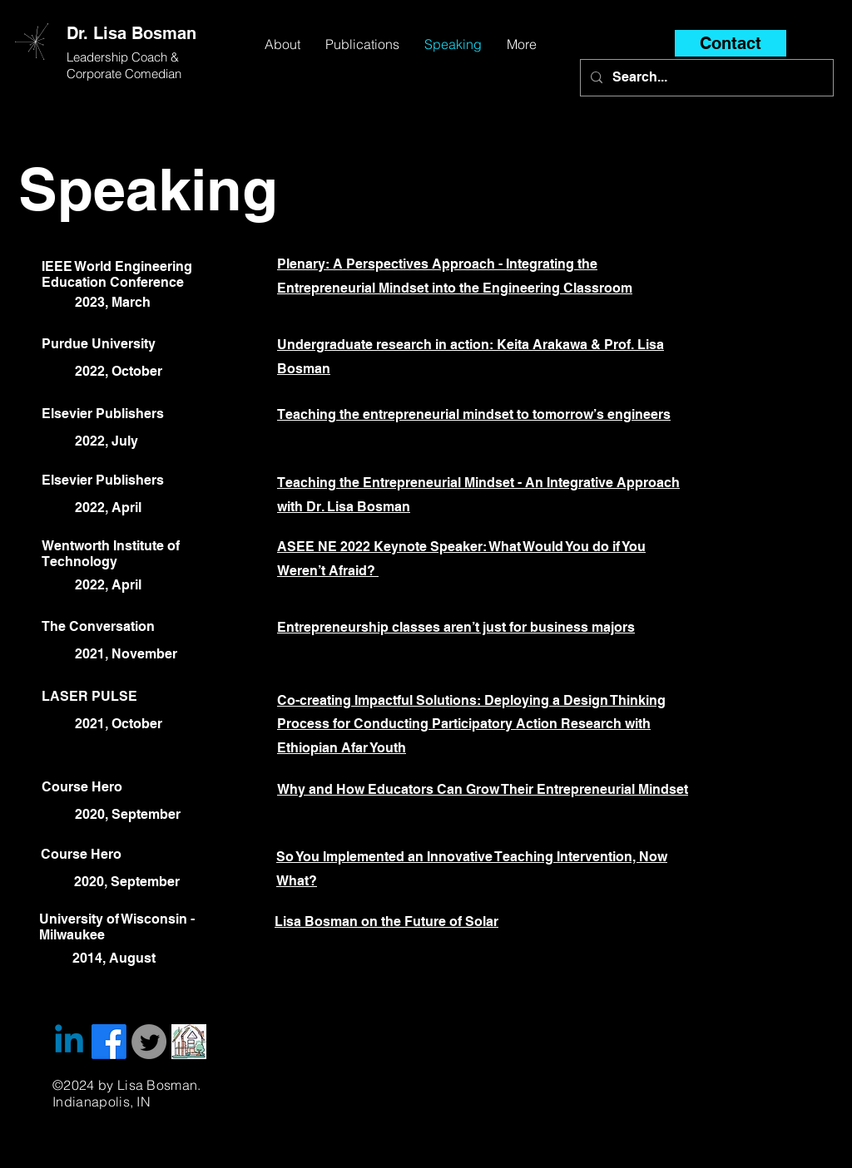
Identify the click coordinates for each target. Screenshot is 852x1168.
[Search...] (705, 78)
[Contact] (730, 43)
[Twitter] (148, 1041)
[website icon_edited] (188, 1041)
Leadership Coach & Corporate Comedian (124, 65)
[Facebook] (109, 1041)
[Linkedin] (69, 1041)
